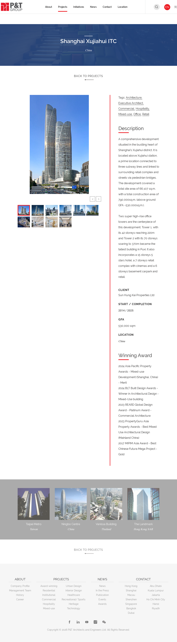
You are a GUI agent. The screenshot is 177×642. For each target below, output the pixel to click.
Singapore (131, 604)
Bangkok (131, 608)
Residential (49, 590)
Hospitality (49, 604)
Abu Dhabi (156, 586)
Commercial (49, 599)
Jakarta (156, 595)
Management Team (20, 590)
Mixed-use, (125, 114)
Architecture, (134, 97)
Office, (137, 114)
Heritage (73, 604)
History (20, 595)
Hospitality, (143, 108)
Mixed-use (49, 608)
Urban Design (73, 586)
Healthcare (73, 595)
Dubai (131, 613)
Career (20, 599)
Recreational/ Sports (73, 599)
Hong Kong (131, 586)
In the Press (102, 590)
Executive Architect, (131, 103)
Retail (145, 114)
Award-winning (48, 586)
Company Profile (20, 586)
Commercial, (126, 108)
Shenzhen (131, 599)
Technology (73, 608)
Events (102, 599)
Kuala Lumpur (156, 590)
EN (167, 7)
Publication (102, 595)
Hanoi (156, 604)
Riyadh (156, 608)
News (102, 586)
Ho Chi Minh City (155, 599)
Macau (131, 595)
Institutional (48, 595)
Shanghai (131, 590)
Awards (102, 604)
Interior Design (74, 590)
